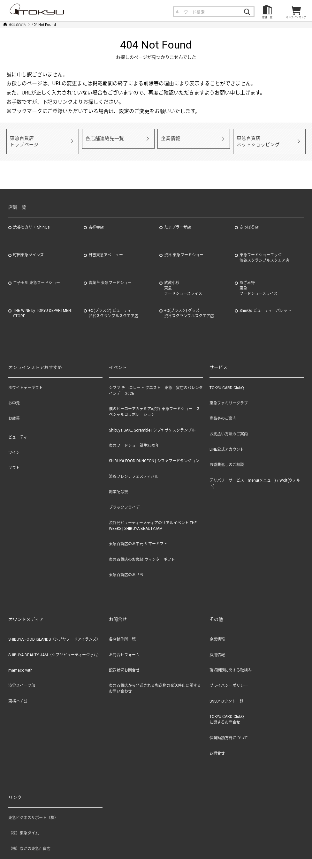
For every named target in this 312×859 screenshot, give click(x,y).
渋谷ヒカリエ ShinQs (31, 220)
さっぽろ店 (249, 220)
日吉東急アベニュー (105, 248)
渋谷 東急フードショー (183, 248)
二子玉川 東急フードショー (36, 276)
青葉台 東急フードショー (110, 276)
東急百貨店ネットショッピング (255, 138)
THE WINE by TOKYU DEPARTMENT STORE (43, 307)
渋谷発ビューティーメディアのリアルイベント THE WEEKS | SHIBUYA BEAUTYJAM (153, 519)
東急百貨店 (17, 25)
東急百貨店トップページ (22, 138)
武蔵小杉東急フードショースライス (183, 281)
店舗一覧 (267, 17)
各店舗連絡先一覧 (102, 138)
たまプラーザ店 (177, 220)
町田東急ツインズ (28, 248)
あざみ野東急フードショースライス (259, 281)
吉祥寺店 (96, 220)
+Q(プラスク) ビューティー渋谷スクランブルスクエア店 (113, 307)
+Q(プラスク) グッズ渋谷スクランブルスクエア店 (189, 307)
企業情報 (169, 138)
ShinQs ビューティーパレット (265, 304)
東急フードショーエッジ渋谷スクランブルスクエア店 (264, 251)
